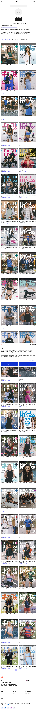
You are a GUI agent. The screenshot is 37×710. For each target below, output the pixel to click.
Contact (2, 698)
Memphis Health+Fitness (6, 119)
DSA (24, 703)
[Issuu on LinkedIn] (5, 708)
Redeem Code (27, 693)
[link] (34, 1)
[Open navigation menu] (2, 1)
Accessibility (28, 703)
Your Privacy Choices (5, 704)
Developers (27, 689)
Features (14, 691)
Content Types (15, 689)
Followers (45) (23, 39)
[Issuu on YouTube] (14, 708)
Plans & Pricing (3, 693)
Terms (2, 703)
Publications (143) (6, 39)
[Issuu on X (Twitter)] (8, 708)
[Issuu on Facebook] (2, 708)
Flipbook (14, 693)
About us (2, 689)
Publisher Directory (28, 691)
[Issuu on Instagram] (11, 708)
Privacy (5, 703)
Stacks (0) (15, 39)
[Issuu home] (17, 1)
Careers (2, 691)
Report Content (17, 703)
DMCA (22, 703)
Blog (1, 696)
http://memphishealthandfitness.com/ (9, 27)
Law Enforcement (10, 703)
